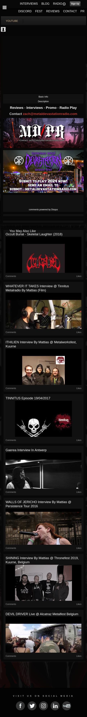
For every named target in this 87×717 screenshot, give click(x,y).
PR (82, 11)
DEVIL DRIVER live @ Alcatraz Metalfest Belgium (42, 614)
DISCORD (25, 11)
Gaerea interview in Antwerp (26, 450)
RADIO (57, 3)
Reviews (17, 108)
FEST (39, 11)
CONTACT (70, 11)
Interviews (35, 108)
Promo (51, 108)
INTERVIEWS (29, 3)
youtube (12, 20)
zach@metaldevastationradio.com (50, 114)
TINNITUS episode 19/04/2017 (28, 398)
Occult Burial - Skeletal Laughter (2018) (34, 234)
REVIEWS (53, 11)
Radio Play (68, 108)
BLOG (45, 3)
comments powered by (43, 209)
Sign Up (75, 4)
